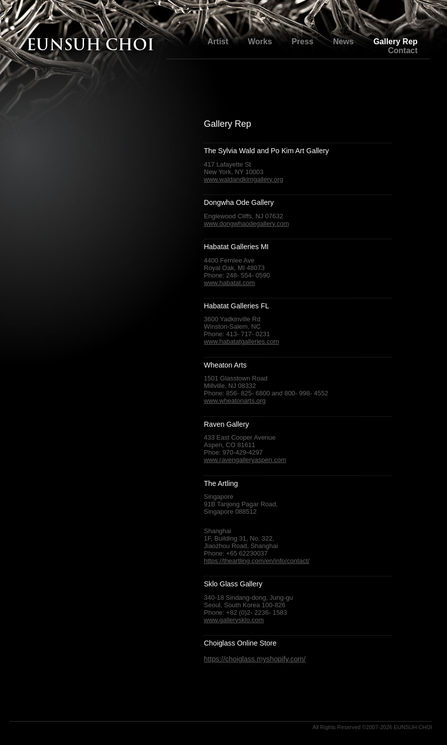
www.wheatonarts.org (235, 400)
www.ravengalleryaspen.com (245, 460)
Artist (217, 41)
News (343, 41)
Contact (403, 50)
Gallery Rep (395, 41)
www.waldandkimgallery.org (243, 179)
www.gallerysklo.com (234, 620)
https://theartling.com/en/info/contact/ (256, 560)
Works (260, 41)
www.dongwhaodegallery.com (246, 223)
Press (303, 41)
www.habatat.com (229, 282)
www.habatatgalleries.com (241, 341)
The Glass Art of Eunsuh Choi (89, 46)
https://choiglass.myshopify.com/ (255, 659)
